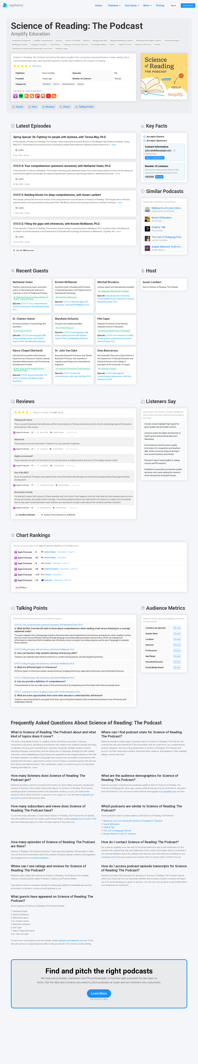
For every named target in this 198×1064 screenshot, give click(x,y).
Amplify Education (30, 34)
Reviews (48, 107)
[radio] (14, 66)
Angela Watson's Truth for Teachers (167, 246)
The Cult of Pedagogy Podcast (167, 237)
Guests (17, 107)
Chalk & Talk (158, 227)
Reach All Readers (162, 217)
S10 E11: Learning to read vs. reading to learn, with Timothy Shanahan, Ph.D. (47, 689)
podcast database (41, 855)
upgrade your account (80, 816)
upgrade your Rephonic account (73, 938)
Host (33, 107)
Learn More (99, 995)
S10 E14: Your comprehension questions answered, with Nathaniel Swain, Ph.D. (48, 625)
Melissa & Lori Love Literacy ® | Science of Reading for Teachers (167, 208)
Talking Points (85, 107)
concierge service (109, 854)
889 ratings (37, 66)
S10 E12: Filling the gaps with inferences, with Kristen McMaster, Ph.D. (44, 647)
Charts (65, 107)
